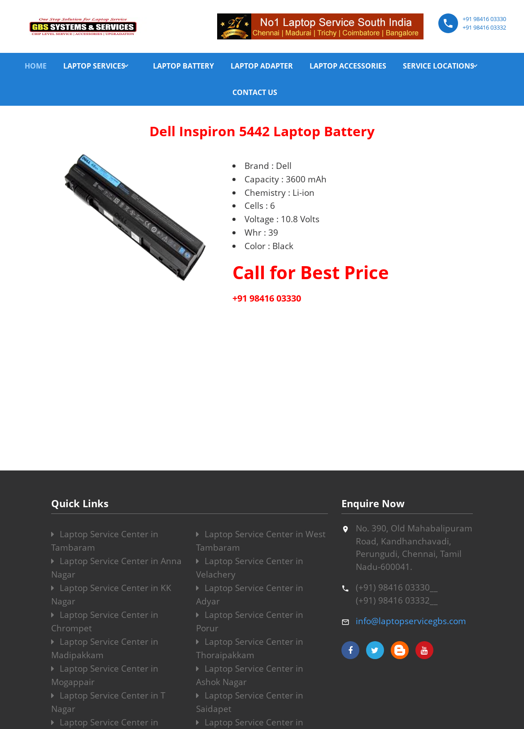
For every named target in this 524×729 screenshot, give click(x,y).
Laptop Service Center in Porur (249, 621)
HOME (36, 66)
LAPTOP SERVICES (94, 66)
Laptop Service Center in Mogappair (104, 675)
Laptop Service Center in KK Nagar (111, 594)
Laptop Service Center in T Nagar (108, 702)
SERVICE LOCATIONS (438, 66)
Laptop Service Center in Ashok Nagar (249, 675)
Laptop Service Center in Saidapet (249, 702)
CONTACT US (254, 92)
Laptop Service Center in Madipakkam (104, 648)
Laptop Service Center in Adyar (249, 594)
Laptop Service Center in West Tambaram (261, 540)
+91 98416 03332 (484, 27)
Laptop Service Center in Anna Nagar (116, 567)
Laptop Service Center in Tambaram (104, 540)
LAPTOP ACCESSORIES (348, 66)
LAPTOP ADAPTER (262, 66)
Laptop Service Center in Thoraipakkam (249, 648)
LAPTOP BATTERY (183, 66)
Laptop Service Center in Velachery (249, 567)
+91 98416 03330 (484, 19)
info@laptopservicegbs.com (411, 621)
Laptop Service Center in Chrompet (104, 621)
